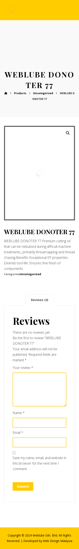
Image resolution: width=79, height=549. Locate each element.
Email (18, 432)
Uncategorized (30, 274)
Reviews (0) (39, 300)
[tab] (39, 299)
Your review (23, 367)
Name (19, 412)
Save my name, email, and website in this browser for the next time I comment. (39, 463)
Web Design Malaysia (57, 541)
